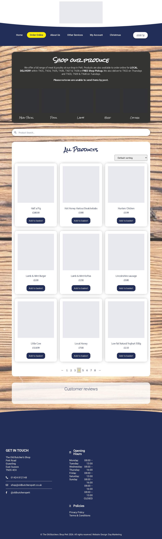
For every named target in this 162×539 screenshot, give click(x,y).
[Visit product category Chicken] (135, 104)
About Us (55, 34)
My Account (96, 34)
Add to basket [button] (36, 220)
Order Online (36, 34)
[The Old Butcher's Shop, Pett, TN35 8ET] (133, 470)
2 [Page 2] (71, 370)
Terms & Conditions (79, 515)
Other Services (75, 34)
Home (19, 34)
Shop (14, 49)
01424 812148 (19, 477)
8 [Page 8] (95, 370)
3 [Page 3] (75, 370)
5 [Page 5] (83, 370)
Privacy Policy (76, 512)
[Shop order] (131, 158)
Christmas (115, 34)
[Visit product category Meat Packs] (27, 104)
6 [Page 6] (87, 370)
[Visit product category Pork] (54, 104)
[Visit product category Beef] (108, 104)
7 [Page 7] (91, 370)
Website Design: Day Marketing (107, 534)
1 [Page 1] (67, 370)
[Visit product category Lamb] (81, 104)
